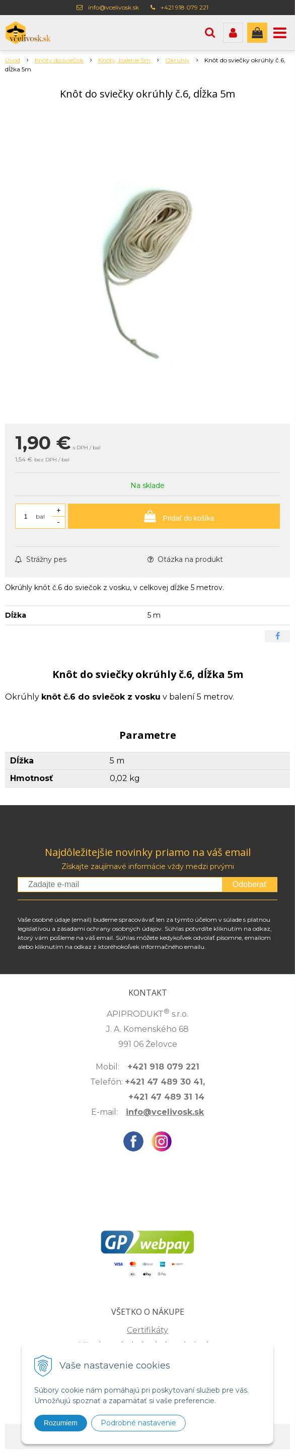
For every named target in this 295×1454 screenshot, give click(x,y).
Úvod (12, 60)
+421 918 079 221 (184, 7)
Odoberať (250, 884)
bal (40, 516)
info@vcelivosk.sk (113, 7)
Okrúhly (177, 60)
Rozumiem (61, 1423)
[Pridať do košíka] (174, 516)
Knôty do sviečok (59, 60)
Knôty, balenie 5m (124, 60)
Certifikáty (147, 1330)
